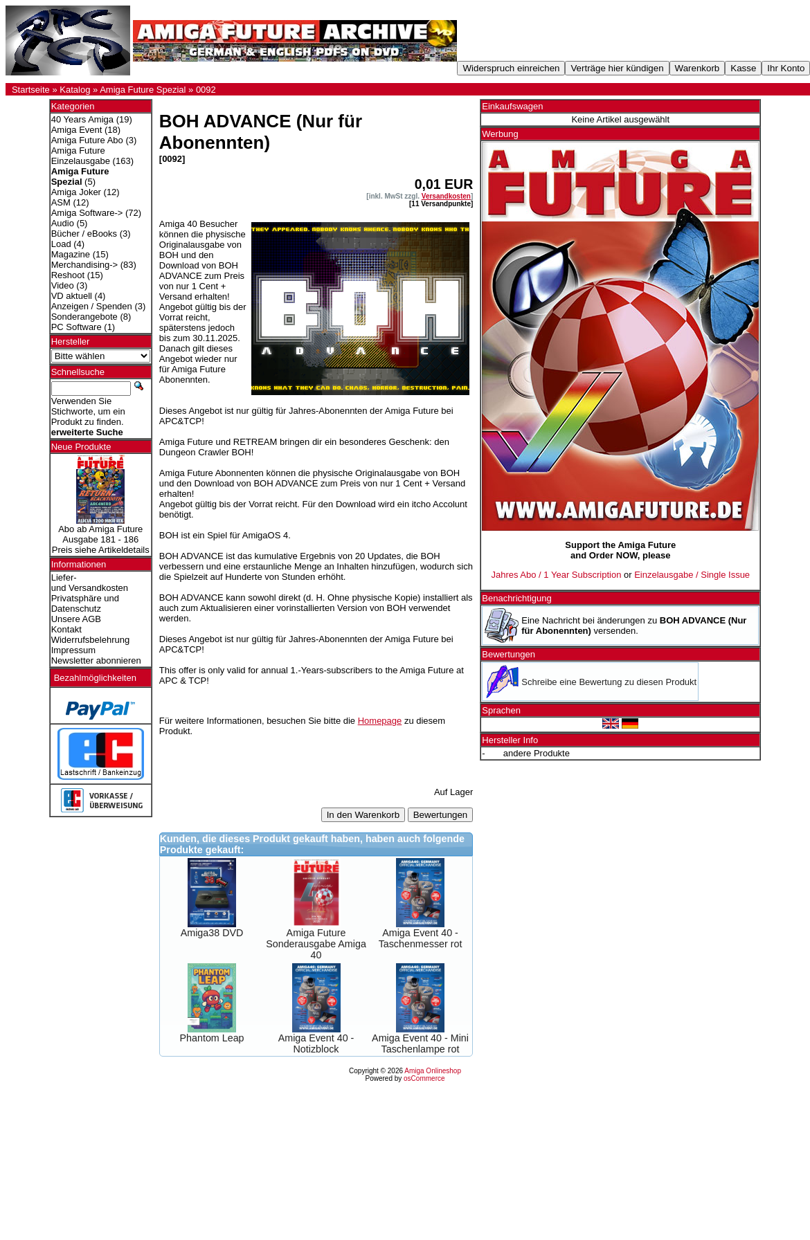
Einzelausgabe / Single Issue (692, 574)
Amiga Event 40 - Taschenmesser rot (420, 938)
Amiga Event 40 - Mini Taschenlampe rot (420, 1043)
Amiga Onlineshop (432, 1071)
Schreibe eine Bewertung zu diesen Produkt (608, 682)
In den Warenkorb (363, 815)
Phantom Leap (212, 1037)
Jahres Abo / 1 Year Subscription (556, 574)
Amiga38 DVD (212, 932)
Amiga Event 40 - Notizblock (316, 1043)
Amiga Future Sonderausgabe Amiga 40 (316, 943)
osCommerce (424, 1078)
